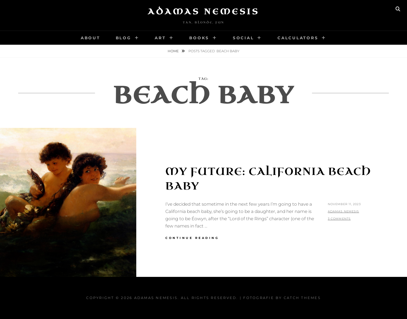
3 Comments (339, 218)
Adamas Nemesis (203, 11)
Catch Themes (302, 298)
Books (199, 37)
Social (243, 37)
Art (160, 37)
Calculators (297, 37)
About (90, 37)
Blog (123, 37)
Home (174, 51)
